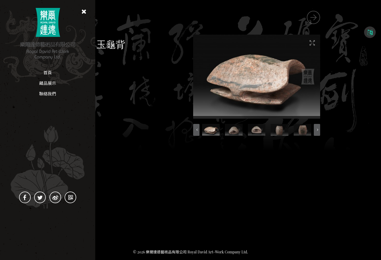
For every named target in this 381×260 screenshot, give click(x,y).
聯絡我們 (47, 93)
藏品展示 (47, 83)
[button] (244, 130)
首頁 (47, 72)
